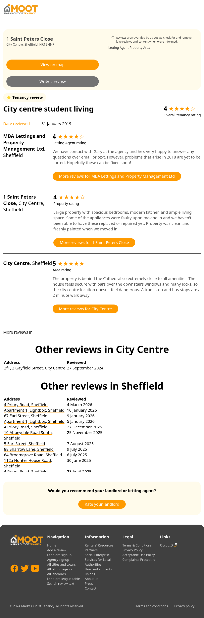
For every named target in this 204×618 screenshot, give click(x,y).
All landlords (56, 574)
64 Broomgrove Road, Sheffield (33, 454)
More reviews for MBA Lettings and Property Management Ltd (117, 176)
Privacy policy (184, 606)
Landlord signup (59, 555)
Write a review (52, 81)
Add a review (56, 550)
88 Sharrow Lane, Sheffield (29, 449)
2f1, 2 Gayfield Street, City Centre (34, 368)
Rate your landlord (102, 504)
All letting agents (60, 569)
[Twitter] (24, 576)
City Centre (14, 44)
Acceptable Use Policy (138, 555)
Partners (91, 550)
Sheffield (31, 44)
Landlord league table (63, 579)
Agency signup (58, 559)
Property (135, 47)
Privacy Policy (132, 550)
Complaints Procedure (139, 559)
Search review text (60, 583)
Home (51, 545)
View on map (53, 64)
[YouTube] (35, 576)
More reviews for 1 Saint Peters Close (94, 242)
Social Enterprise (97, 555)
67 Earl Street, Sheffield (25, 415)
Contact (90, 588)
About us (91, 579)
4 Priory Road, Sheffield (26, 404)
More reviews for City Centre (85, 308)
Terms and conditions (152, 606)
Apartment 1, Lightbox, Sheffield (34, 410)
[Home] (20, 9)
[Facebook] (14, 576)
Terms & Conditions (137, 545)
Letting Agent (118, 47)
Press (89, 583)
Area (146, 47)
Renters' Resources (99, 545)
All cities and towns (61, 564)
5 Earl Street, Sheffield (24, 443)
